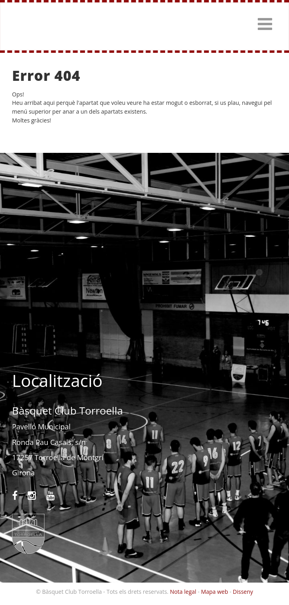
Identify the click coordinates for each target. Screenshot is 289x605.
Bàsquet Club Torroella (29, 26)
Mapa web (214, 591)
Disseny (243, 591)
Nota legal (183, 591)
